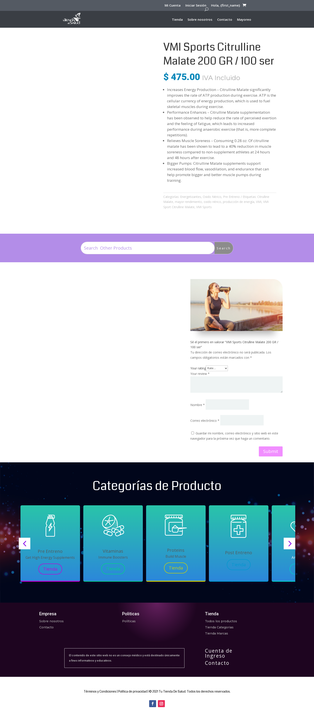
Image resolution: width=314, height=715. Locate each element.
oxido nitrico (212, 202)
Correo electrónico (204, 420)
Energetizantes (190, 197)
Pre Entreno (231, 197)
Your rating (198, 368)
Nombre (197, 405)
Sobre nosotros (200, 20)
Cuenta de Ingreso (218, 653)
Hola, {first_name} (225, 6)
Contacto (224, 20)
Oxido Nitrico (212, 197)
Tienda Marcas (216, 633)
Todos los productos (221, 621)
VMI (258, 202)
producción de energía (238, 202)
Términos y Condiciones (100, 691)
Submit (270, 451)
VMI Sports (204, 207)
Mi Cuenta (173, 6)
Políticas (129, 621)
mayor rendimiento (188, 202)
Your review (200, 374)
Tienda (177, 20)
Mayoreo (244, 20)
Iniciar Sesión (195, 6)
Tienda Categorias (219, 627)
